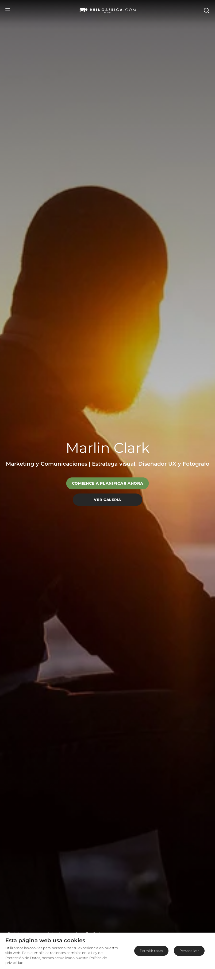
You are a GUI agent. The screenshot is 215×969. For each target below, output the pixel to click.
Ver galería (107, 499)
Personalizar (189, 951)
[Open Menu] (7, 10)
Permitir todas (151, 951)
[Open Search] (206, 10)
